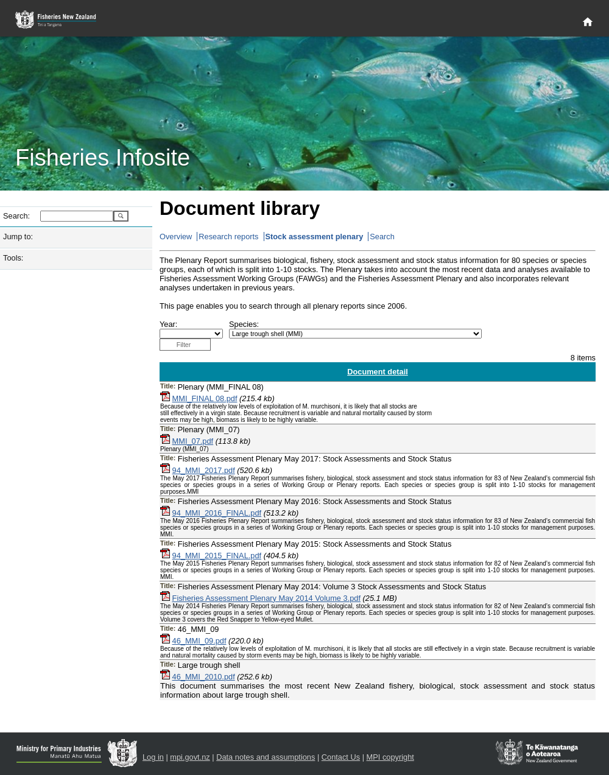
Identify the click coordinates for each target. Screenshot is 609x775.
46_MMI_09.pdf (199, 640)
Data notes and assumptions (265, 757)
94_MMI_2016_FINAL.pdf (217, 512)
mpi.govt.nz (189, 757)
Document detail (377, 371)
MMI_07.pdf (193, 441)
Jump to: (18, 236)
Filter (184, 344)
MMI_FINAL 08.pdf (205, 398)
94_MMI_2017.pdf (203, 470)
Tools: (13, 257)
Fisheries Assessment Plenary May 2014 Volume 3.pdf (266, 598)
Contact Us (341, 757)
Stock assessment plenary (315, 236)
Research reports (228, 236)
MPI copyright (390, 757)
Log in (153, 757)
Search (382, 236)
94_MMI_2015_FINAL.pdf (217, 555)
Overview (176, 236)
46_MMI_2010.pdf (203, 676)
